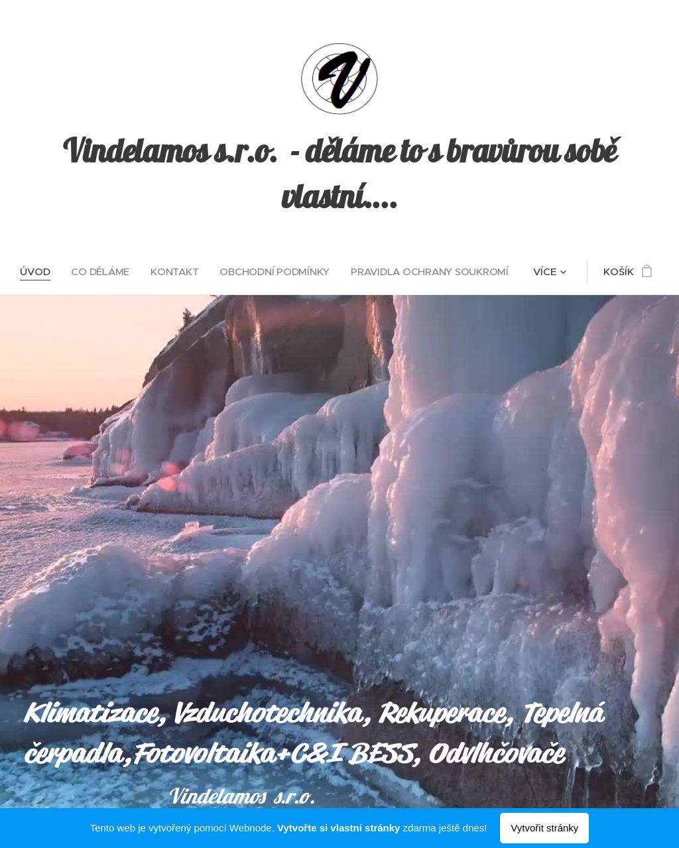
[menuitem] (35, 271)
